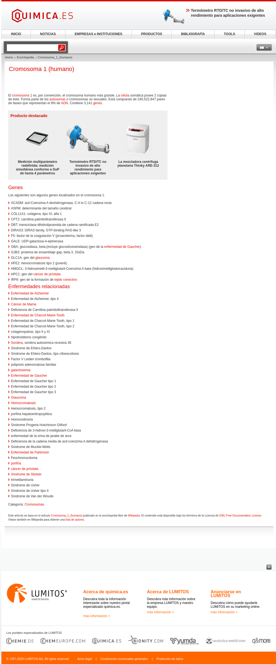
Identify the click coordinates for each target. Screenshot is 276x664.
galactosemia (20, 370)
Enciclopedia (25, 57)
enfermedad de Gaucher (122, 247)
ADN (64, 103)
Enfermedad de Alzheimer (30, 293)
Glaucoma (18, 397)
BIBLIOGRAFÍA (193, 34)
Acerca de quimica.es (105, 591)
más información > (96, 616)
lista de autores (74, 519)
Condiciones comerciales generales (124, 658)
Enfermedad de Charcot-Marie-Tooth (38, 315)
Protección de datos (170, 658)
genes (97, 103)
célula (125, 95)
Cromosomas (34, 504)
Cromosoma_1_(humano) (66, 515)
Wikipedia (134, 515)
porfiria (16, 463)
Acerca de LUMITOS (168, 591)
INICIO (16, 34)
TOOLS (229, 34)
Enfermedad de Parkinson (30, 452)
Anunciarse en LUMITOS (226, 593)
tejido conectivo (65, 280)
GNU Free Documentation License (240, 515)
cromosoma (20, 95)
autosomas (57, 99)
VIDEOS (260, 34)
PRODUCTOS (151, 34)
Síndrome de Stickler (26, 474)
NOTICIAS (48, 34)
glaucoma (42, 258)
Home (9, 57)
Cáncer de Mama (23, 304)
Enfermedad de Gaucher (29, 376)
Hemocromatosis (23, 403)
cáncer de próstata (46, 274)
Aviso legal (84, 658)
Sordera (17, 343)
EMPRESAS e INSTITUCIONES (98, 34)
